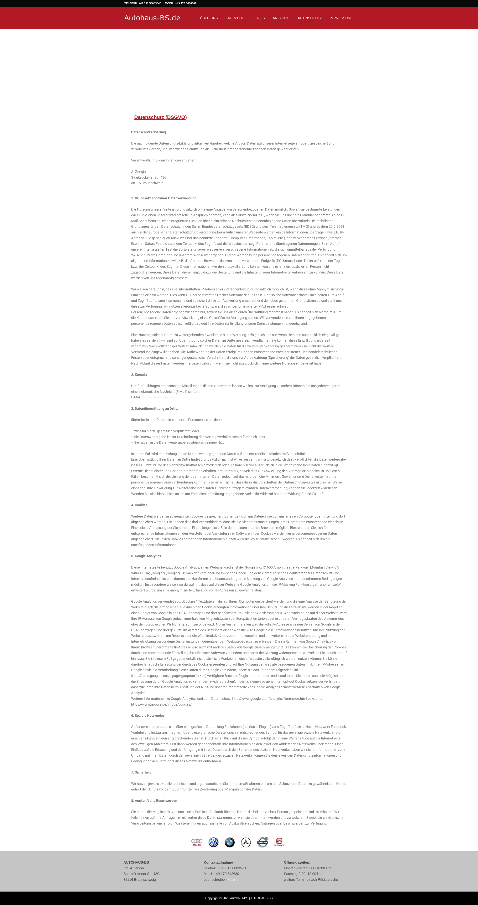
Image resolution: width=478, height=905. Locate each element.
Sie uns (233, 880)
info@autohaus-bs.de (158, 397)
